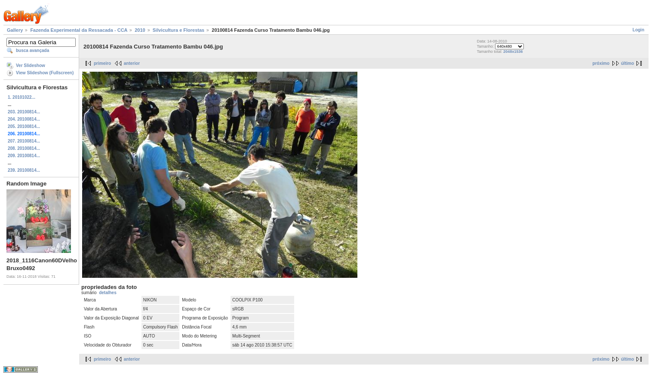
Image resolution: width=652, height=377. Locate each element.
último (627, 63)
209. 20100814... (24, 155)
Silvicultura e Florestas (178, 30)
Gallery (15, 30)
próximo (601, 63)
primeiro (102, 63)
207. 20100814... (24, 141)
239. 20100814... (24, 170)
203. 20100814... (24, 111)
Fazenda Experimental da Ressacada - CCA (78, 30)
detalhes (108, 292)
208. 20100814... (24, 148)
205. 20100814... (24, 126)
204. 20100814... (24, 119)
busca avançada (32, 50)
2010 (140, 30)
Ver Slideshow (30, 65)
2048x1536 (513, 51)
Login (638, 29)
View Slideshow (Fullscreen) (45, 72)
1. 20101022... (21, 97)
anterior (132, 63)
